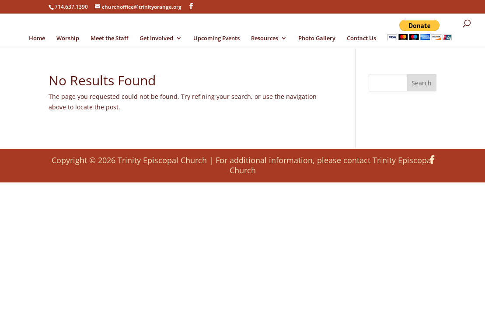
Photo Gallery (316, 38)
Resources (264, 38)
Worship (67, 38)
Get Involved (156, 38)
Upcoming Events (216, 38)
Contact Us (361, 38)
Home (37, 38)
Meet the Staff (109, 38)
